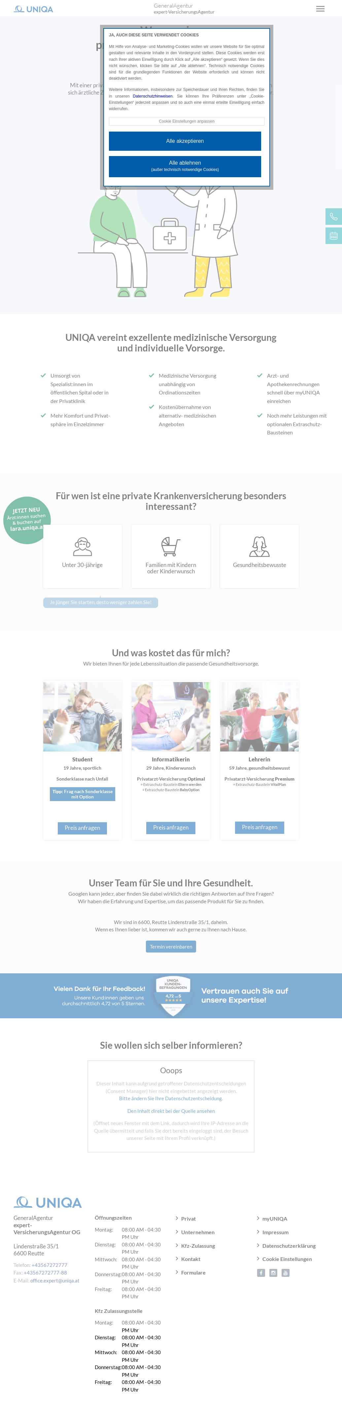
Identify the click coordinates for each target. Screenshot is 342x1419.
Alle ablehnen (185, 166)
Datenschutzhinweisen (153, 96)
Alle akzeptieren (185, 141)
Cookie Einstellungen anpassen (186, 121)
